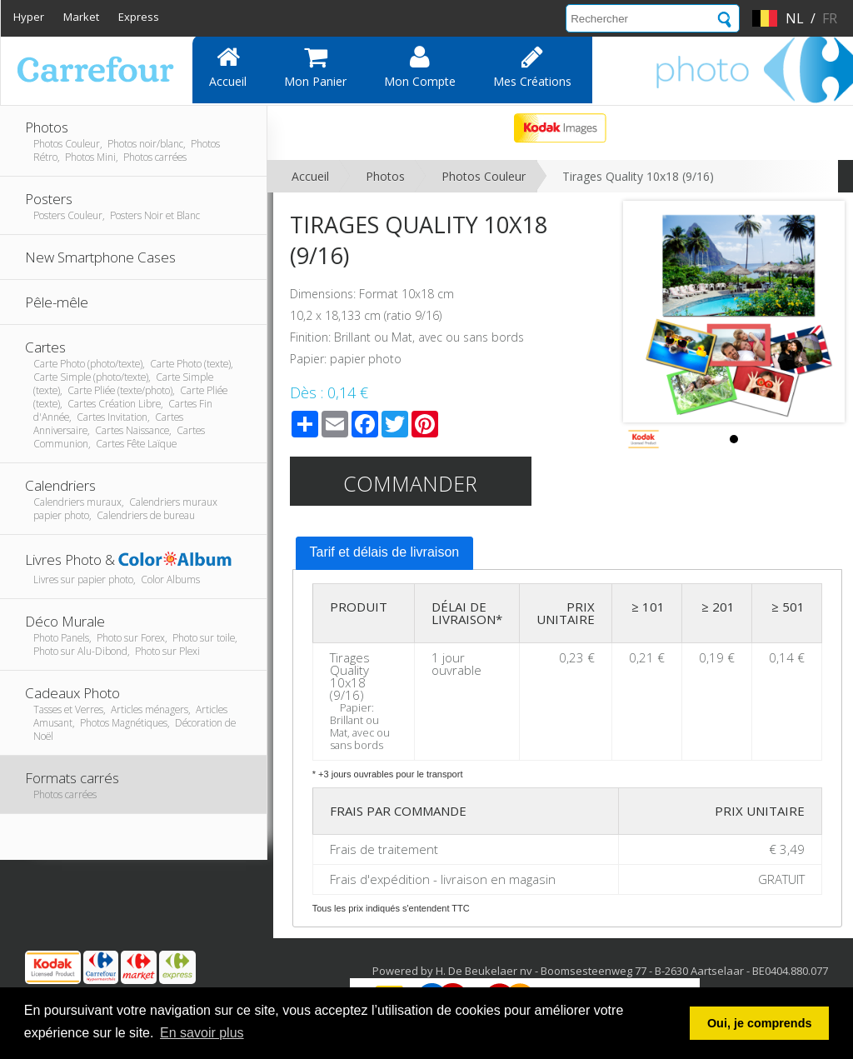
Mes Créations (532, 66)
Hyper (28, 16)
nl (795, 18)
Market (81, 16)
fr (829, 18)
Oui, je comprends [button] (759, 1023)
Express (138, 16)
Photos (385, 176)
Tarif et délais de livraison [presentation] (385, 552)
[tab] (385, 553)
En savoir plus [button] (202, 1033)
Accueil (228, 66)
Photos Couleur (483, 176)
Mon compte (420, 66)
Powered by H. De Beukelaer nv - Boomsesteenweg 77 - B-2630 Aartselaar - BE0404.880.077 (600, 970)
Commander (410, 483)
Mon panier (315, 66)
